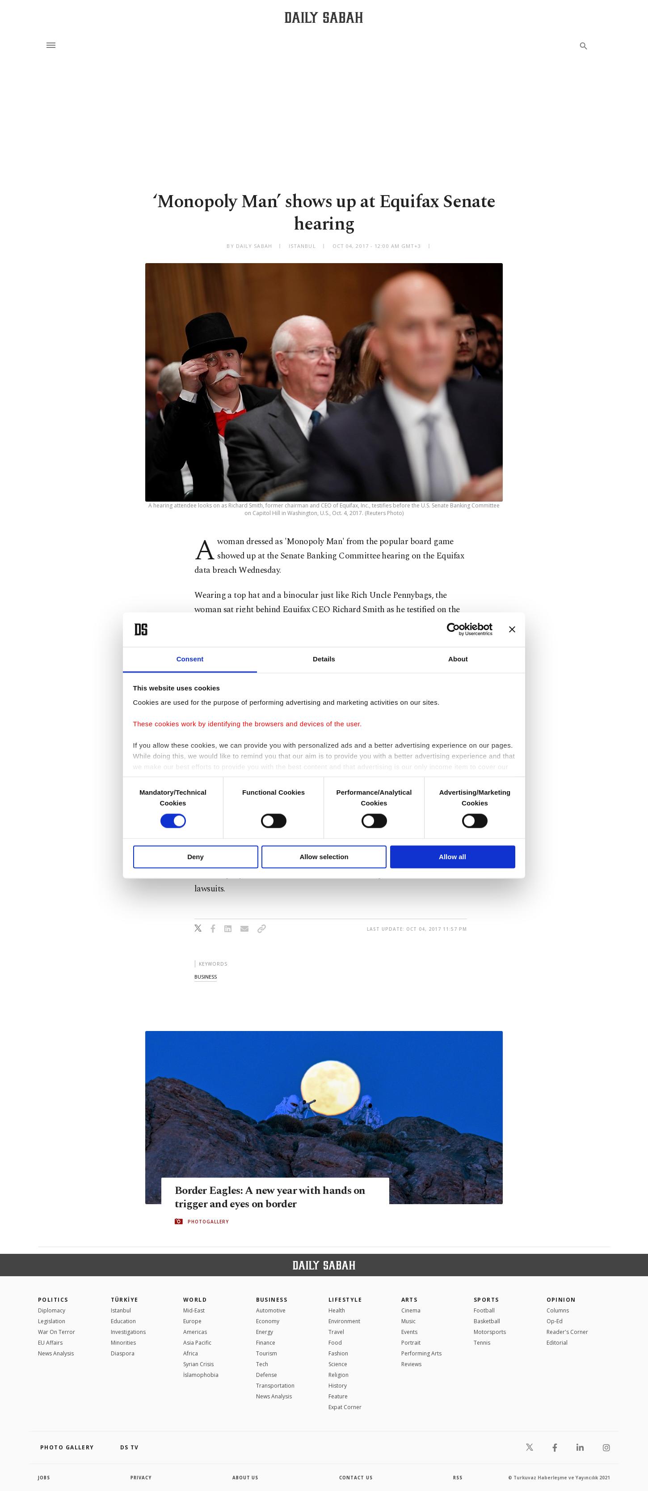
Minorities (123, 1342)
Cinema (411, 1310)
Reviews (411, 1364)
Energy (264, 1332)
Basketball (487, 1321)
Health (336, 1310)
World (195, 1300)
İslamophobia (201, 1375)
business (205, 976)
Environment (344, 1321)
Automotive (271, 1310)
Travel (336, 1332)
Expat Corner (345, 1407)
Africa (190, 1353)
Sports (486, 1300)
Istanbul (121, 1310)
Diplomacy (51, 1310)
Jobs (44, 1477)
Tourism (266, 1353)
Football (484, 1310)
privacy (141, 1477)
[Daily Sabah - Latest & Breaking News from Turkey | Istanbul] (324, 17)
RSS (458, 1477)
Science (337, 1364)
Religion (338, 1375)
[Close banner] (512, 629)
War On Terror (56, 1332)
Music (408, 1321)
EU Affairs (50, 1342)
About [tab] (458, 659)
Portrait (411, 1342)
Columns (558, 1310)
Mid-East (194, 1310)
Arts (409, 1300)
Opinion (561, 1300)
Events (409, 1332)
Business (272, 1300)
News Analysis (56, 1353)
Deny (195, 857)
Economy (267, 1321)
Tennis (482, 1342)
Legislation (51, 1321)
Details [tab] (324, 659)
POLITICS (53, 1300)
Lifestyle (345, 1300)
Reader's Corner (567, 1332)
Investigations (128, 1332)
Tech (262, 1364)
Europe (192, 1321)
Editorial (557, 1342)
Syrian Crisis (198, 1364)
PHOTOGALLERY (208, 1221)
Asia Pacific (197, 1342)
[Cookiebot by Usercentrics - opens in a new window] (453, 629)
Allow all (452, 857)
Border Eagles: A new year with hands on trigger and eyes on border (272, 1197)
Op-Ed (555, 1321)
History (337, 1385)
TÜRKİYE (125, 1300)
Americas (195, 1332)
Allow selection (323, 857)
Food (335, 1342)
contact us (356, 1477)
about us (245, 1477)
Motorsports (490, 1332)
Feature (338, 1396)
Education (123, 1321)
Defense (266, 1375)
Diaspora (123, 1353)
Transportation (275, 1385)
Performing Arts (421, 1353)
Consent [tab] (190, 659)
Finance (265, 1342)
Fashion (338, 1353)
